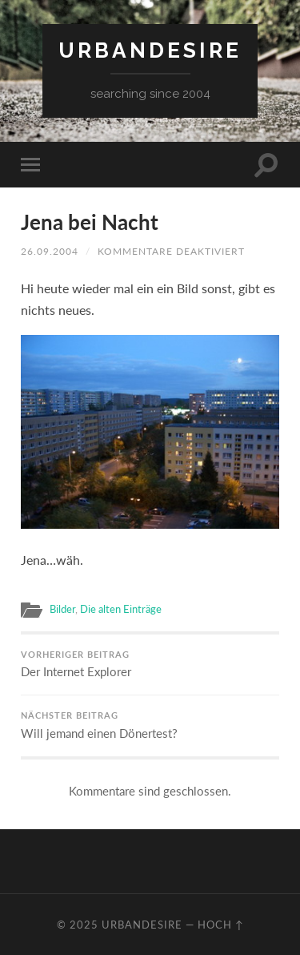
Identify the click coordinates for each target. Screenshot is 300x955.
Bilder (62, 608)
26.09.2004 (49, 251)
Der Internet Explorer (150, 664)
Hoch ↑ (221, 924)
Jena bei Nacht (89, 222)
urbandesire (150, 50)
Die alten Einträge (121, 608)
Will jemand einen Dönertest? (150, 725)
